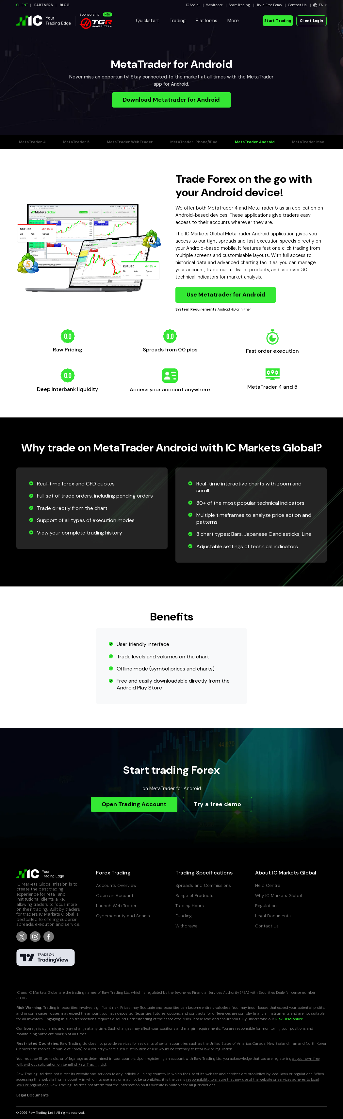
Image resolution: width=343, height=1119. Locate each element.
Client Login (311, 21)
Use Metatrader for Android (226, 294)
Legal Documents (273, 916)
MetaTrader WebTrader (130, 142)
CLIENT (22, 5)
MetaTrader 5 (76, 142)
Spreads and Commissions (203, 885)
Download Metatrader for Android (171, 100)
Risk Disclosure (289, 1019)
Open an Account (114, 895)
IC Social (193, 5)
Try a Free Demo (269, 5)
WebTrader (214, 5)
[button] (320, 5)
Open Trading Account (134, 804)
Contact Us (297, 5)
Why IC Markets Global (278, 895)
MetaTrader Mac (308, 142)
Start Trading (239, 5)
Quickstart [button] (147, 20)
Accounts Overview (116, 885)
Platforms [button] (206, 20)
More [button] (233, 20)
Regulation (266, 905)
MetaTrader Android (255, 142)
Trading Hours (189, 905)
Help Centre (267, 885)
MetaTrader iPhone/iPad (194, 142)
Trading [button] (178, 20)
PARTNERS (43, 5)
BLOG (65, 5)
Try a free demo (217, 804)
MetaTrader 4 (32, 142)
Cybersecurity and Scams (123, 916)
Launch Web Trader (116, 905)
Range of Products (194, 895)
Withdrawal (187, 926)
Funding (183, 916)
